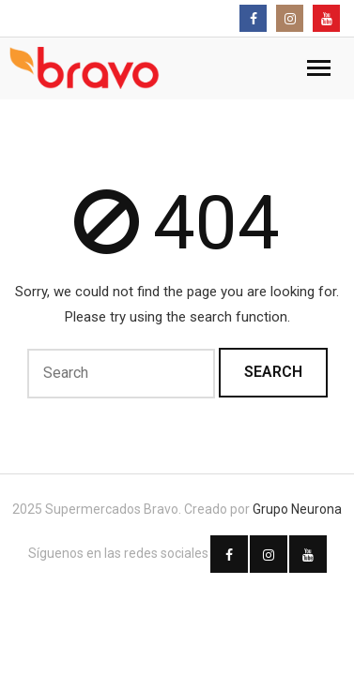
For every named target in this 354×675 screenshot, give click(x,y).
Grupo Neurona (297, 509)
